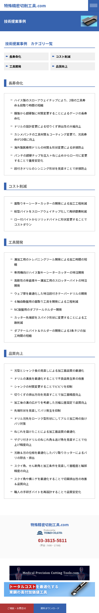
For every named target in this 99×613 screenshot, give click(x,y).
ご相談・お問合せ (16, 608)
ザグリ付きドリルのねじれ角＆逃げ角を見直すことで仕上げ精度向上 (50, 442)
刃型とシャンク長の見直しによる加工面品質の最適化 (49, 370)
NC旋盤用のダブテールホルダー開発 (38, 309)
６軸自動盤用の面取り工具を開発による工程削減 (46, 301)
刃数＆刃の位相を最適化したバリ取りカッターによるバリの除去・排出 (50, 455)
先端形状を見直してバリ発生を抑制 (37, 410)
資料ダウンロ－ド (50, 608)
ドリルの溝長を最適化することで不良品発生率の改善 (49, 378)
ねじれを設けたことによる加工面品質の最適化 (44, 431)
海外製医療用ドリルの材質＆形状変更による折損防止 (49, 147)
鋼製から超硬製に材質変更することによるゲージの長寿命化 (50, 115)
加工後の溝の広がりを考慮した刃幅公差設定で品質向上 (50, 402)
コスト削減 (63, 56)
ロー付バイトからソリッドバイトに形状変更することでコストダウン (50, 222)
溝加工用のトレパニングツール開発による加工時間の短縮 (50, 262)
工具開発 (15, 66)
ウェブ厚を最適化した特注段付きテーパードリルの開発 (50, 293)
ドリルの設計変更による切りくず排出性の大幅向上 (47, 126)
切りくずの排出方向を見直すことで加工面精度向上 (47, 394)
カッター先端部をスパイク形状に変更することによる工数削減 (50, 320)
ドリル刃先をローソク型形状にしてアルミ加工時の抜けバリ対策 (50, 421)
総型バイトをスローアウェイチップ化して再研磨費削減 (50, 211)
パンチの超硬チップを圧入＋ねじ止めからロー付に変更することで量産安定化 (50, 158)
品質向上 (62, 66)
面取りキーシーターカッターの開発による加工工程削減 (50, 203)
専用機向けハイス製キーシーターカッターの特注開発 (49, 272)
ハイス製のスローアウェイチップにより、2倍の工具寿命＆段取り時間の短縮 (49, 102)
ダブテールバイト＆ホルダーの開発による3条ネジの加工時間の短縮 (50, 333)
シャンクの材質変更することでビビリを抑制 (43, 386)
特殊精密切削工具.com (25, 5)
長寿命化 (15, 56)
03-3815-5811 (52, 540)
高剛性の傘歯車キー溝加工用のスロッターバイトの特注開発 (50, 283)
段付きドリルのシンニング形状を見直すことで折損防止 (50, 168)
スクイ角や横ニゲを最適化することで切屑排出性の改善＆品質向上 (50, 481)
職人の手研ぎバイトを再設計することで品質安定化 (47, 492)
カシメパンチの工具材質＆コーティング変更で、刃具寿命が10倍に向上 (50, 137)
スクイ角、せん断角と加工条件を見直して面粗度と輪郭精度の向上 (50, 468)
